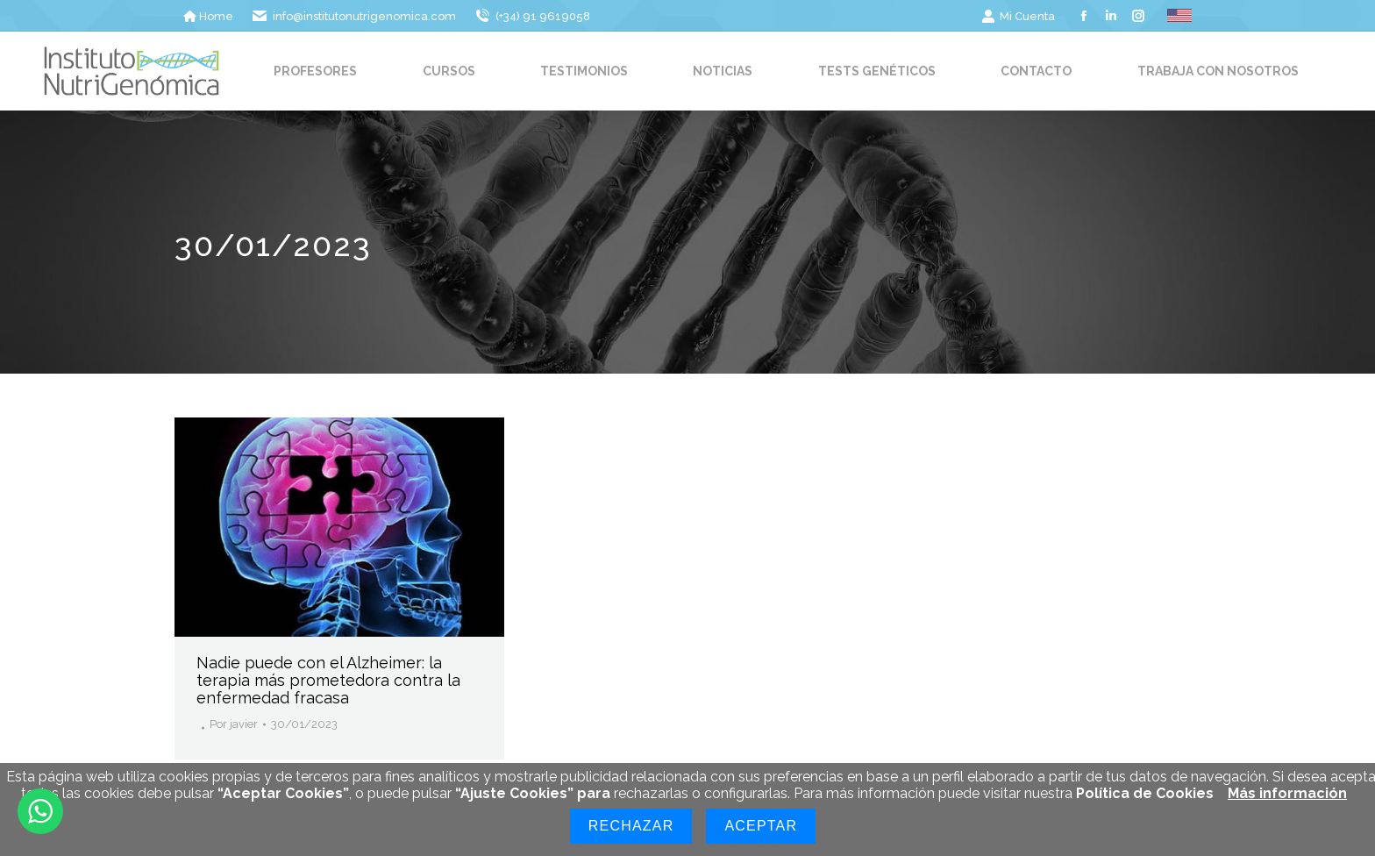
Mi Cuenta (1018, 16)
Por (234, 724)
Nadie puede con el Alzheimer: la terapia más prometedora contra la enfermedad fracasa (328, 680)
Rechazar (631, 825)
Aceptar (760, 825)
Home (208, 16)
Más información (1287, 793)
